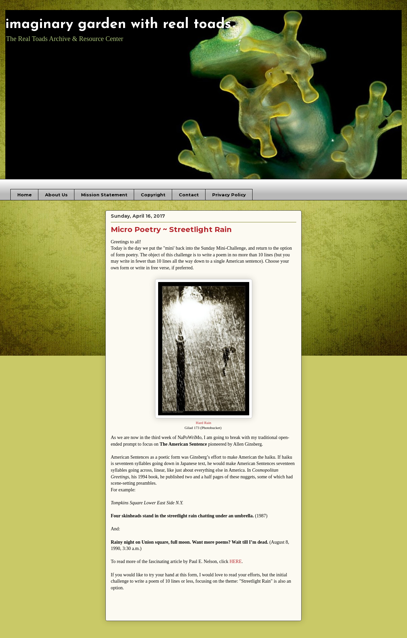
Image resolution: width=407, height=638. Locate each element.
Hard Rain (203, 423)
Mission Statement (104, 194)
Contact (189, 194)
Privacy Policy (229, 194)
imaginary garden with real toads (118, 24)
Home (24, 194)
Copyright (153, 194)
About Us (56, 194)
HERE (236, 561)
